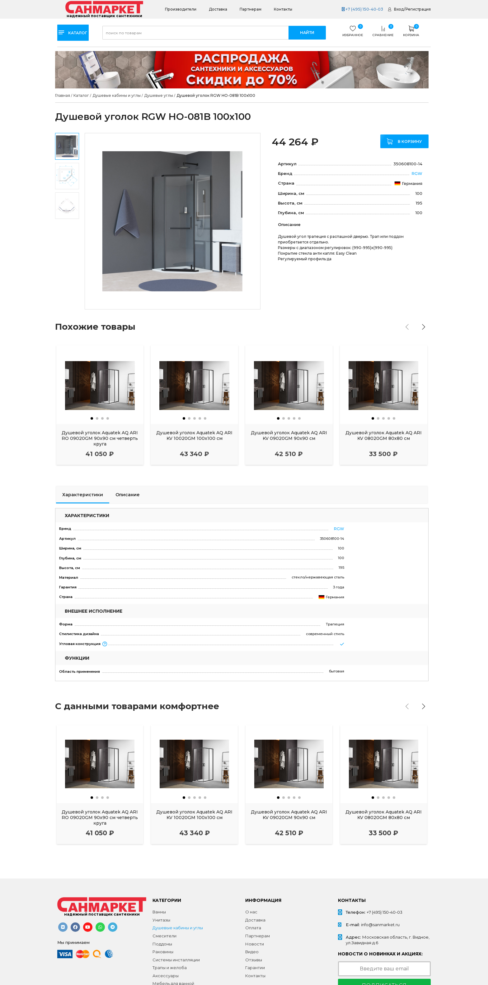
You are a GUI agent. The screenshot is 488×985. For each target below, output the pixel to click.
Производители (180, 9)
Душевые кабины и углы (177, 927)
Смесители (164, 935)
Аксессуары (165, 975)
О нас (251, 911)
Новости (254, 943)
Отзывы (253, 959)
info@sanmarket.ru (380, 924)
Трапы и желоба (169, 967)
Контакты (283, 9)
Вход (399, 9)
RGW (416, 173)
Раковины (162, 951)
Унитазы (161, 919)
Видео (252, 951)
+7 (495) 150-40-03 (362, 9)
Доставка (218, 9)
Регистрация (418, 9)
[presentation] (409, 327)
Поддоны (162, 943)
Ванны (159, 911)
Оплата (253, 927)
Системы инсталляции (176, 959)
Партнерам (250, 9)
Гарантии (255, 967)
